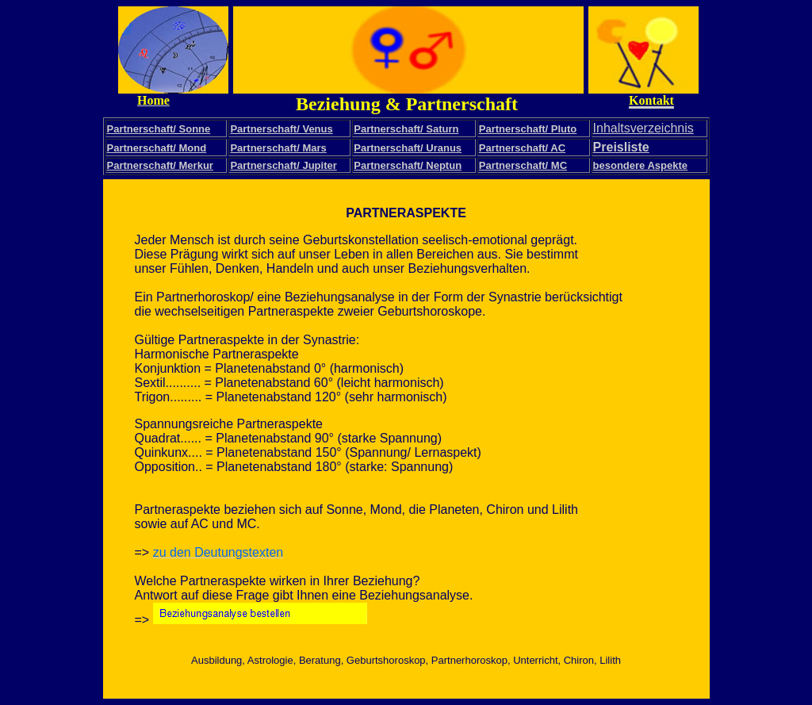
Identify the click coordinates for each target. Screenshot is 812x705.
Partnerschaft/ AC (522, 148)
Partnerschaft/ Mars (278, 148)
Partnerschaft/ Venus (281, 129)
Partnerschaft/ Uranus (408, 148)
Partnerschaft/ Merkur (160, 165)
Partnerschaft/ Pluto (528, 129)
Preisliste (621, 147)
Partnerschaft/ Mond (157, 148)
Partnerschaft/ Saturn (406, 129)
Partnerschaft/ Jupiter (283, 165)
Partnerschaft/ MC (523, 165)
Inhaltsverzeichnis (643, 128)
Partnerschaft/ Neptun (408, 165)
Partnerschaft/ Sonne (159, 129)
